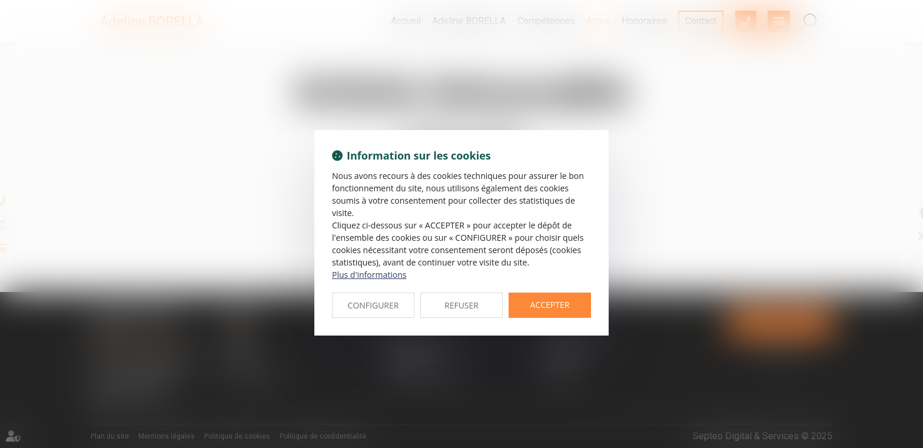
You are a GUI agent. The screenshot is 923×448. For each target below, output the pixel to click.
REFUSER (461, 305)
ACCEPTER (550, 304)
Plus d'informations (369, 274)
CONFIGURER (373, 305)
